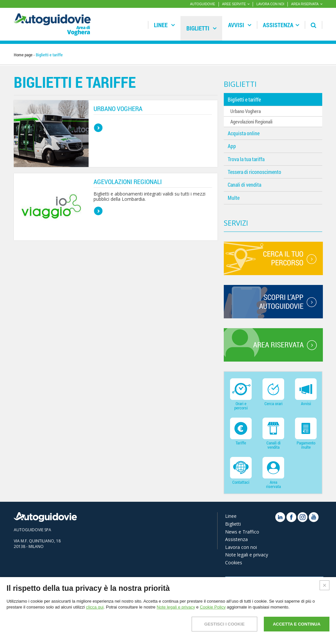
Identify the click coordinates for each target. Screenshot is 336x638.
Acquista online (244, 133)
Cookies (233, 562)
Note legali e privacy (246, 555)
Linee (164, 25)
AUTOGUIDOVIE (202, 4)
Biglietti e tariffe (244, 99)
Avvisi (239, 25)
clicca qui (94, 607)
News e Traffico (242, 532)
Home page (23, 55)
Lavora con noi (241, 547)
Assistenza (281, 25)
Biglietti (201, 28)
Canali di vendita (244, 184)
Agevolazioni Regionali (251, 121)
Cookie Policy (213, 607)
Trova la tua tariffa (246, 159)
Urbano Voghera (245, 111)
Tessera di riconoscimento (254, 171)
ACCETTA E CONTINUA (296, 624)
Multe (234, 197)
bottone (98, 127)
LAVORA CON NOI (270, 4)
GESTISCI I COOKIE (224, 624)
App (232, 145)
